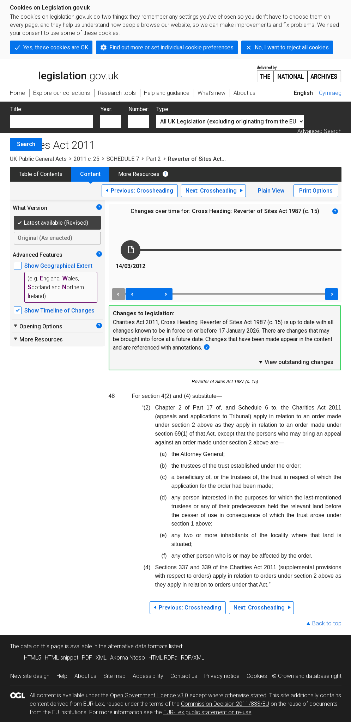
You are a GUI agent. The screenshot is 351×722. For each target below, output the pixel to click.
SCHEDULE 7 (123, 159)
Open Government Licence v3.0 (149, 695)
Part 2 (153, 159)
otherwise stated (245, 695)
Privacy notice (222, 676)
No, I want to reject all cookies (292, 47)
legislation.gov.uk (64, 73)
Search (26, 144)
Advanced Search (319, 131)
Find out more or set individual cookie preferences (171, 47)
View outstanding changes (295, 361)
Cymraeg (330, 93)
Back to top (326, 623)
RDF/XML (192, 657)
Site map (114, 676)
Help (61, 676)
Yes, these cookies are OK (55, 47)
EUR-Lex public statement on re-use (207, 712)
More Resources (138, 174)
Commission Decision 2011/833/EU (225, 703)
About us (85, 676)
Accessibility (148, 676)
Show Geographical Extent (58, 265)
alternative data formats (138, 646)
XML (101, 657)
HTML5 (32, 657)
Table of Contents (40, 174)
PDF (87, 657)
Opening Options (37, 326)
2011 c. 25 (86, 159)
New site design (29, 676)
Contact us (183, 676)
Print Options (316, 190)
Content (90, 174)
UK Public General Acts (38, 159)
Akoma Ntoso (127, 657)
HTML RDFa (163, 657)
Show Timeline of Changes (59, 310)
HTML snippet (61, 657)
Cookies (257, 676)
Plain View (271, 190)
